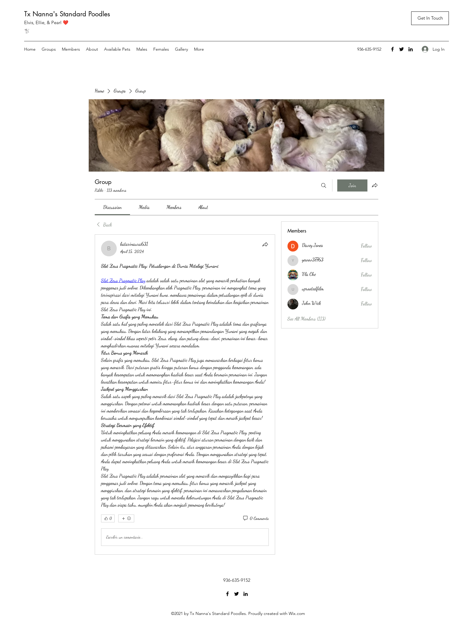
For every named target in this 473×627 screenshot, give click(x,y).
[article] (185, 394)
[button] (430, 18)
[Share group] (374, 185)
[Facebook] (392, 49)
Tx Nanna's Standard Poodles (67, 14)
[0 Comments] (255, 518)
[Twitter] (401, 49)
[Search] (323, 185)
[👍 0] (108, 518)
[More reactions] (126, 518)
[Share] (265, 244)
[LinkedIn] (411, 49)
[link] (112, 207)
